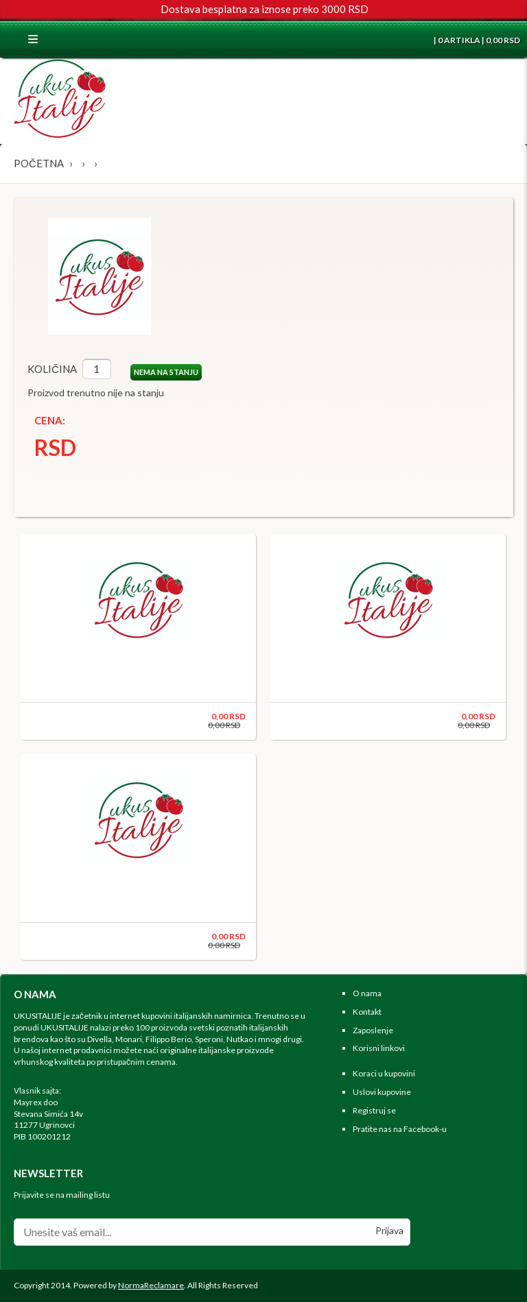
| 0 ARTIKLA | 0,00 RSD (476, 40)
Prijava (389, 1230)
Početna (39, 163)
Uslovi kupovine (382, 1092)
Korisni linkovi (379, 1048)
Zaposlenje (373, 1030)
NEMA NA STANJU (166, 371)
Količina (52, 369)
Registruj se (374, 1110)
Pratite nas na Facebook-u (400, 1129)
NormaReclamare (151, 1285)
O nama (367, 993)
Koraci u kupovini (384, 1073)
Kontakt (367, 1011)
